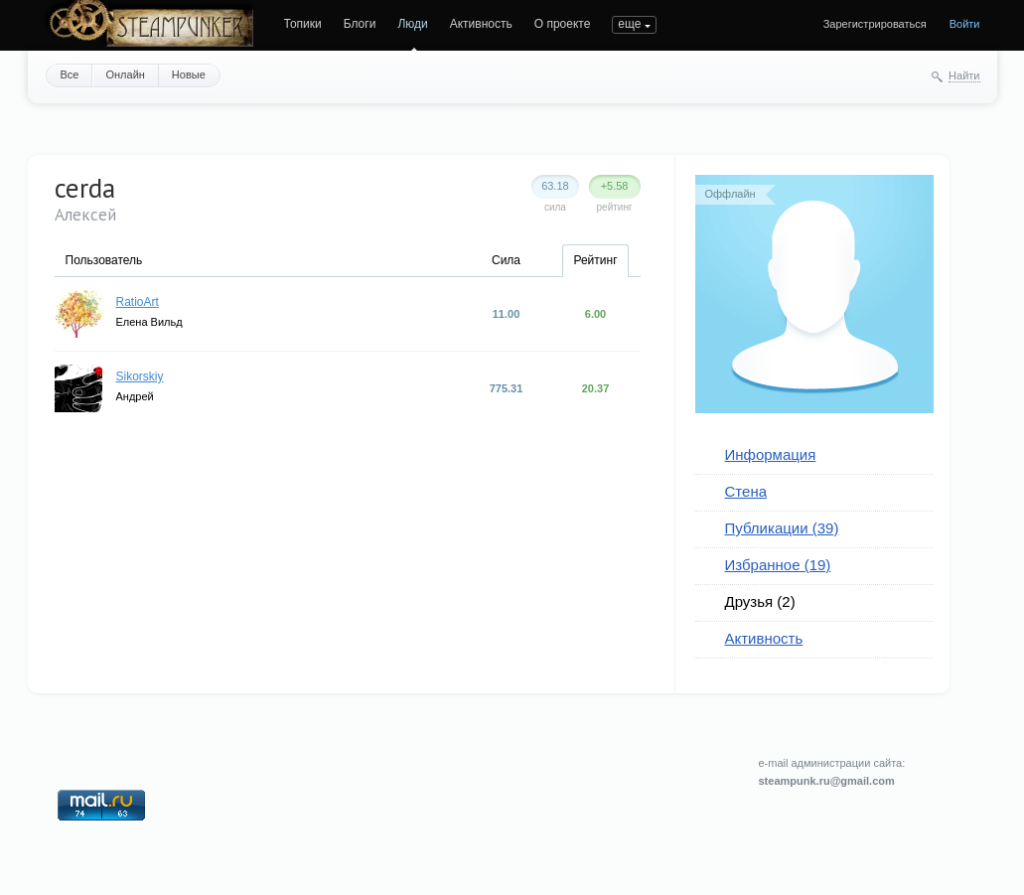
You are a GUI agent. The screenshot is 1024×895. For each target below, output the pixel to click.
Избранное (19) (778, 564)
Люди (412, 24)
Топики (303, 24)
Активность (481, 24)
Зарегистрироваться (875, 24)
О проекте (562, 24)
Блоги (360, 24)
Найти (964, 75)
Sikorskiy (140, 376)
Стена (746, 491)
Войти (965, 24)
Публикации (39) (782, 528)
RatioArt (137, 302)
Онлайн (124, 74)
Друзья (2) (760, 601)
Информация (770, 454)
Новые (189, 74)
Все (70, 74)
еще (629, 24)
